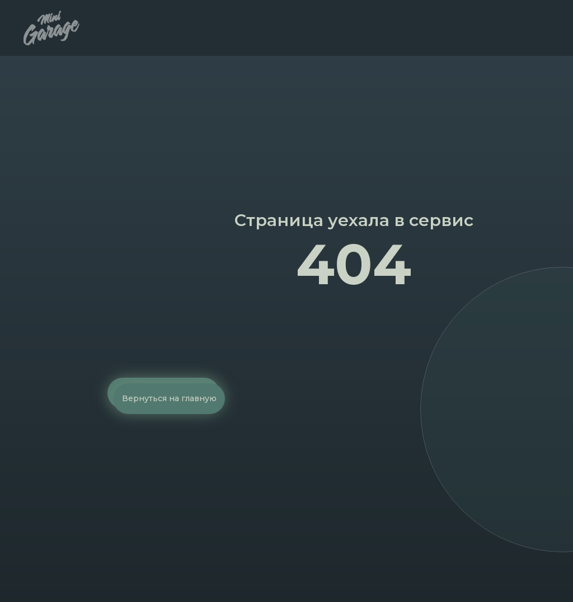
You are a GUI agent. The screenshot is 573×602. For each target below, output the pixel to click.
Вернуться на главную (169, 398)
